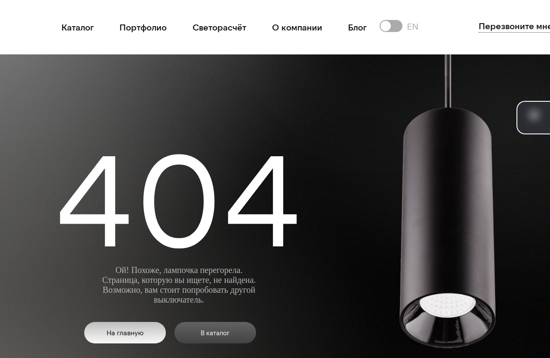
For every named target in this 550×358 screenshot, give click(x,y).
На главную (125, 332)
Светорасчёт (219, 27)
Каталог (77, 27)
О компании (297, 27)
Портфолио (143, 27)
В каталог (215, 333)
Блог (357, 27)
